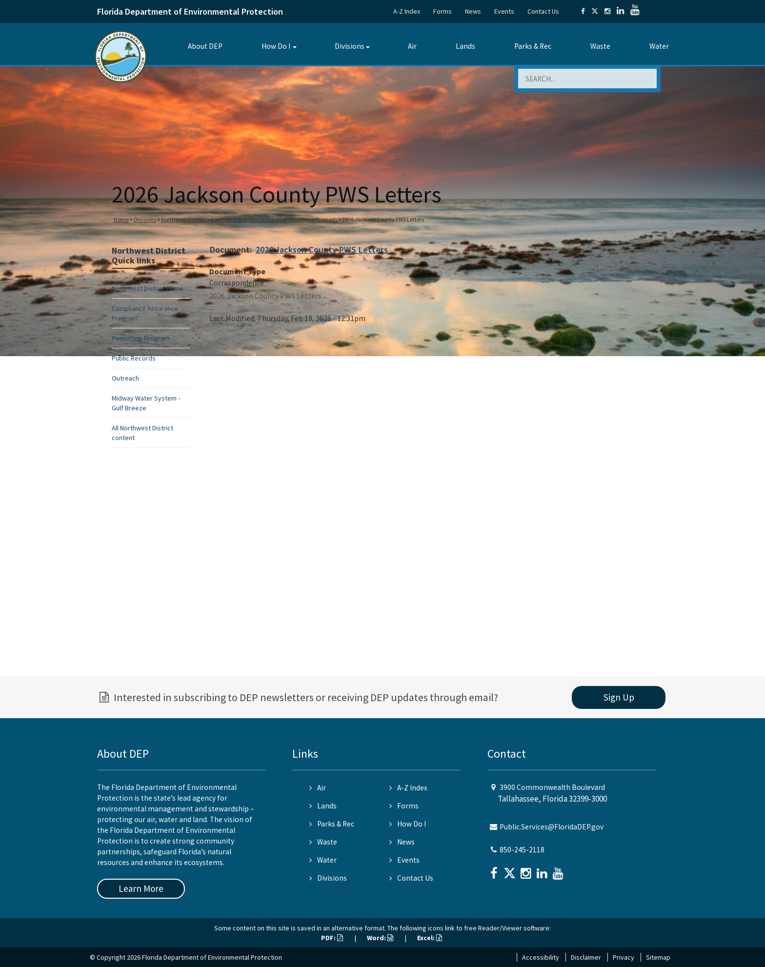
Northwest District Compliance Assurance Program (274, 219)
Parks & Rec (532, 46)
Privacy (623, 957)
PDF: (332, 937)
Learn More (141, 888)
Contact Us (543, 11)
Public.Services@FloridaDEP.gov (552, 826)
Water (659, 46)
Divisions (349, 46)
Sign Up (619, 697)
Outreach (125, 378)
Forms (442, 11)
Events (504, 11)
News (473, 11)
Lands (465, 46)
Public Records (134, 358)
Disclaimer (586, 957)
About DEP (205, 46)
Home (121, 219)
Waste (600, 46)
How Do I (276, 46)
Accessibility (540, 957)
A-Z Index (406, 11)
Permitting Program (140, 338)
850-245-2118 (522, 849)
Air (412, 46)
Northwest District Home (147, 288)
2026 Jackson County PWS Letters (322, 249)
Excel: (429, 937)
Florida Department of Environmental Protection (190, 11)
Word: (380, 937)
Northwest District (183, 219)
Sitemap (658, 957)
